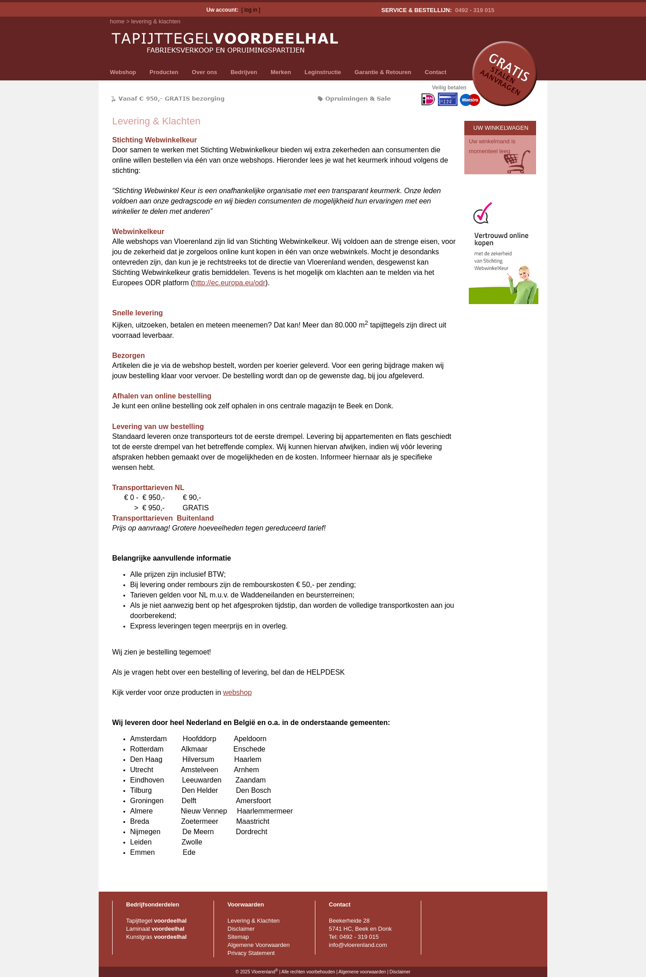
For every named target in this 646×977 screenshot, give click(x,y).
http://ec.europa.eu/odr (229, 283)
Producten (163, 72)
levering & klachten (155, 21)
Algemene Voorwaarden (258, 945)
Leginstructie (323, 72)
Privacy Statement (251, 953)
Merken (281, 72)
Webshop (123, 72)
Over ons (204, 72)
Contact (435, 72)
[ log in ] (250, 10)
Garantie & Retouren (382, 72)
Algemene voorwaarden (362, 972)
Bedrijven (244, 72)
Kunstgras (156, 936)
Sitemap (238, 936)
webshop (237, 692)
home (117, 21)
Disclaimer (241, 928)
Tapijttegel (156, 920)
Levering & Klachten (253, 920)
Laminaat (155, 928)
